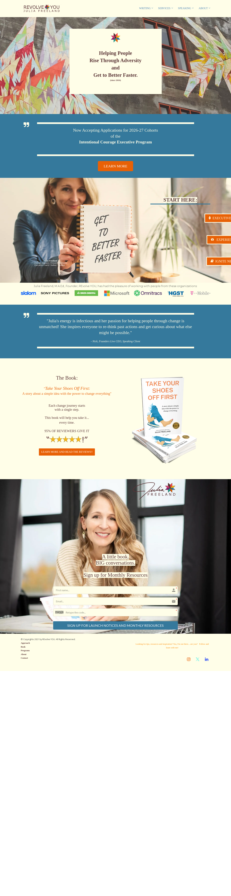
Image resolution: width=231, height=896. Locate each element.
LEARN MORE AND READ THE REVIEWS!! (67, 451)
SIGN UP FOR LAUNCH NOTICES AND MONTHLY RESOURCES (115, 626)
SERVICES (164, 8)
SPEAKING (184, 8)
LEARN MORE (115, 166)
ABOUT (203, 8)
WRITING (145, 8)
